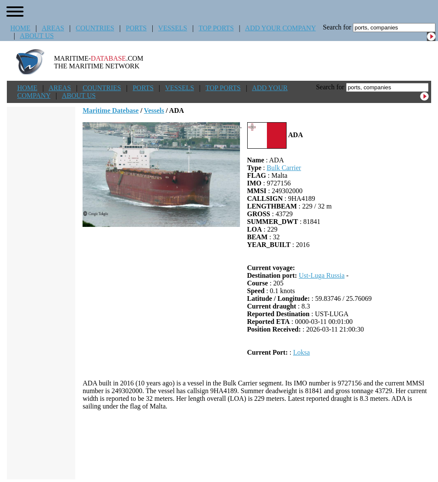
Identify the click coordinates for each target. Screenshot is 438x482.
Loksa (301, 352)
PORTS (136, 28)
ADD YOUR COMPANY (280, 28)
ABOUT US (36, 35)
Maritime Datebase (111, 110)
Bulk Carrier (283, 167)
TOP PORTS (216, 28)
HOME (20, 28)
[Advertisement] (257, 445)
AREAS (52, 28)
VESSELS (172, 28)
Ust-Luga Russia (321, 275)
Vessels (154, 110)
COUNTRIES (95, 28)
